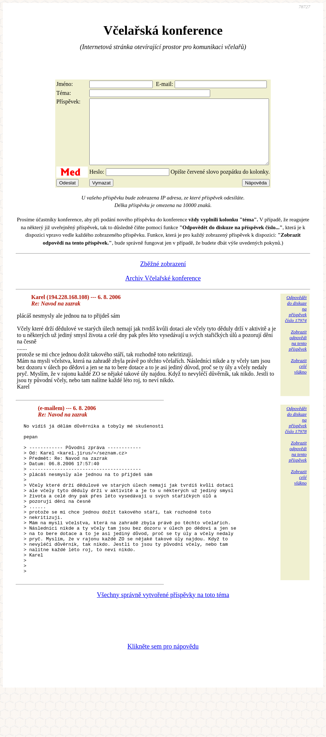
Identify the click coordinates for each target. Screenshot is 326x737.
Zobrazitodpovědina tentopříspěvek (298, 353)
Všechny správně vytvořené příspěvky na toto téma (163, 637)
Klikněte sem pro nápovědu (162, 689)
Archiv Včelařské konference (163, 291)
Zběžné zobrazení (163, 276)
